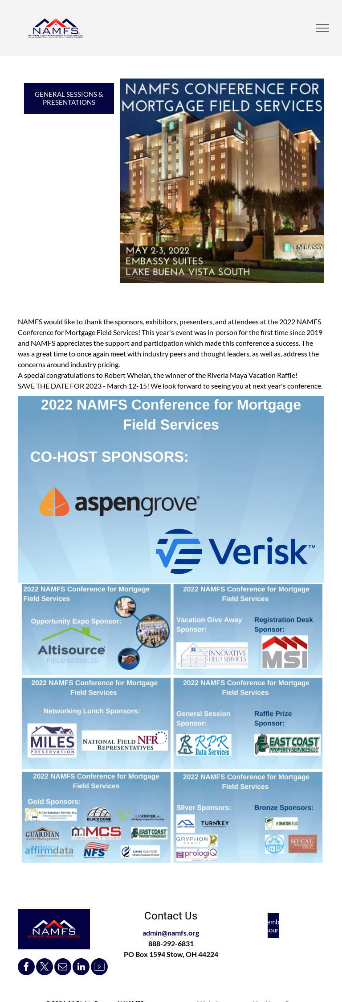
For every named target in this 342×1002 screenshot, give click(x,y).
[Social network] (99, 967)
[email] (62, 967)
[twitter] (44, 967)
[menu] (322, 28)
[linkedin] (81, 967)
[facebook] (26, 967)
